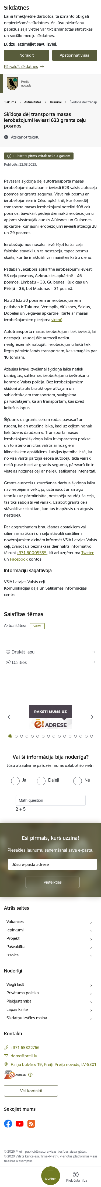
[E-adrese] (15, 1074)
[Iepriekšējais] (8, 717)
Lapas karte (17, 1009)
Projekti (13, 938)
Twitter (87, 552)
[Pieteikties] (52, 882)
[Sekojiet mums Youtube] (20, 1123)
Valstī (37, 626)
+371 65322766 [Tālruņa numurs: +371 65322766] (25, 1047)
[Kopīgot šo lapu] (50, 662)
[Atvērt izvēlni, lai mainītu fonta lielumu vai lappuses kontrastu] (75, 1177)
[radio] (18, 780)
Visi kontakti (31, 1090)
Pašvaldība (16, 946)
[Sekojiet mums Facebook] (8, 1124)
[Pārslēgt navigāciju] (50, 1175)
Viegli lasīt (15, 984)
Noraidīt (26, 55)
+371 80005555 (32, 552)
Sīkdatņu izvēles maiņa (26, 1017)
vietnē (56, 319)
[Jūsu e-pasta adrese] (52, 864)
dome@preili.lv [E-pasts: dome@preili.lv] (24, 1055)
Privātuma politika (22, 992)
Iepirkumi (14, 929)
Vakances (15, 921)
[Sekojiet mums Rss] (31, 1124)
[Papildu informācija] (30, 1075)
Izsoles (12, 954)
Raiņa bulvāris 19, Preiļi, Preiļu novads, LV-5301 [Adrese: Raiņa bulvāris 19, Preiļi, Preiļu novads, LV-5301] (53, 1064)
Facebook (19, 559)
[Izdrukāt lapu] (50, 652)
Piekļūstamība (19, 1001)
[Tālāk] (92, 717)
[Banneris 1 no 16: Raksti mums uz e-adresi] (50, 717)
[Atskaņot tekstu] (25, 137)
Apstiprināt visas (74, 55)
